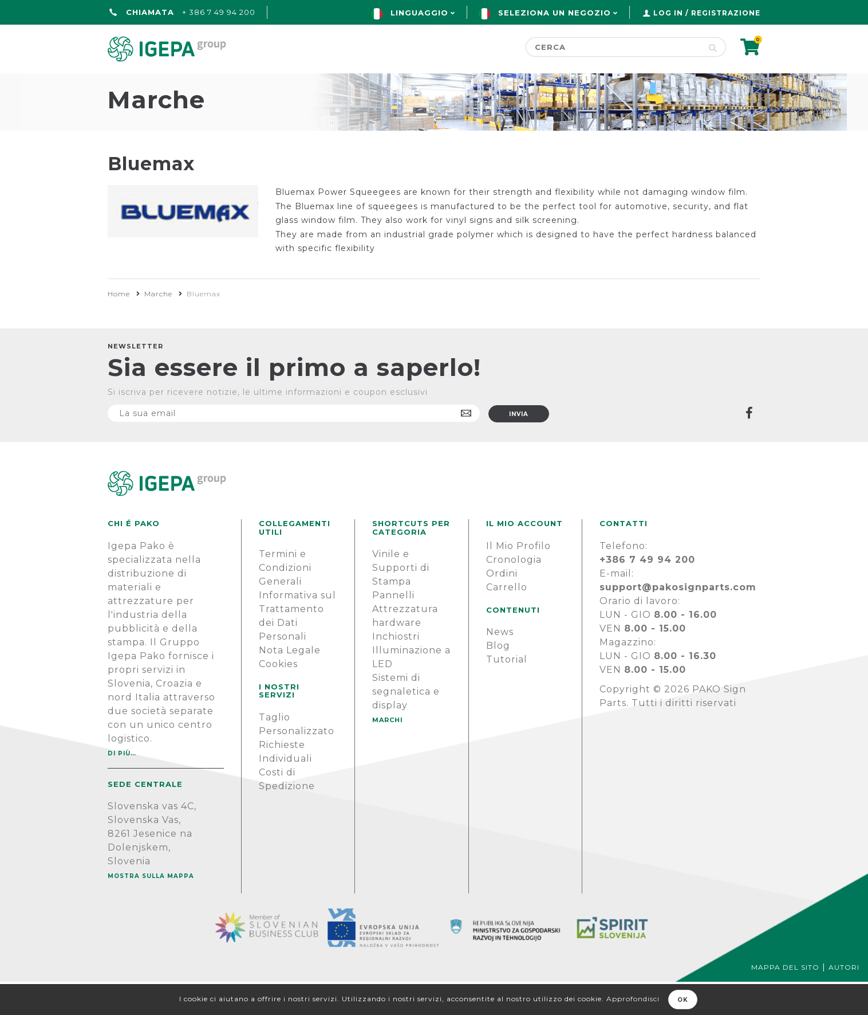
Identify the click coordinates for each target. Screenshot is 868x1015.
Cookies (278, 697)
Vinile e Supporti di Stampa (400, 601)
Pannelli (393, 628)
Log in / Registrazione (706, 13)
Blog (498, 678)
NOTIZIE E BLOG (548, 84)
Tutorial (506, 692)
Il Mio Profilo (518, 579)
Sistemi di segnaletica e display (406, 725)
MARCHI (387, 753)
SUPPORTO (657, 84)
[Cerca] (613, 47)
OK (682, 1000)
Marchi (450, 84)
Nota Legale (290, 683)
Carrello (506, 620)
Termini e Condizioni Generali (285, 601)
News (500, 665)
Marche (158, 327)
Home (125, 84)
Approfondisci (633, 998)
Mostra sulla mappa (151, 909)
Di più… (122, 786)
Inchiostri (396, 669)
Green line (364, 84)
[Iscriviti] (294, 446)
